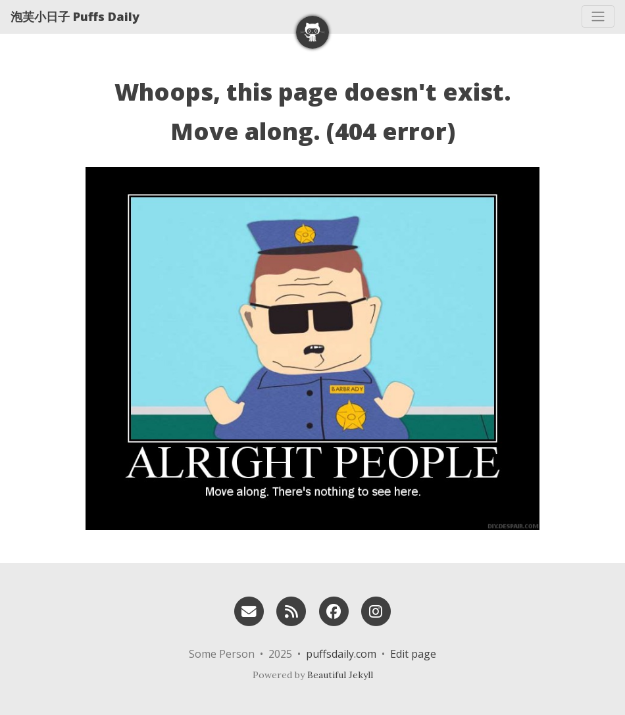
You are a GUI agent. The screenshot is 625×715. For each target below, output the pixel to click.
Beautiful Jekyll (340, 675)
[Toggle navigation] (598, 16)
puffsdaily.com (341, 654)
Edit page (413, 654)
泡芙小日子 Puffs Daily (75, 16)
